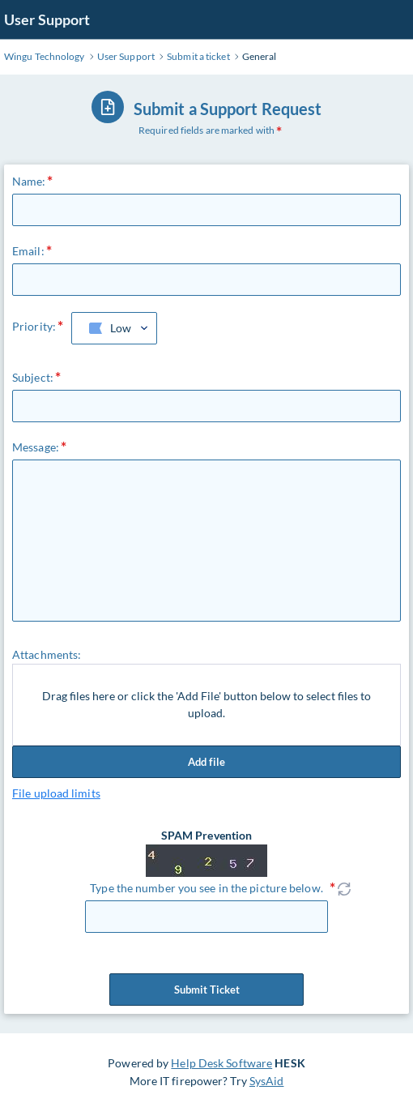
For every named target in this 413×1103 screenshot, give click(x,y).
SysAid (266, 1081)
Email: (28, 251)
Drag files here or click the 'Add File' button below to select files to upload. (206, 704)
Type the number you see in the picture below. (206, 888)
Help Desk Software (221, 1063)
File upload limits (56, 793)
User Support (47, 19)
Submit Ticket (206, 989)
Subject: (32, 377)
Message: (35, 447)
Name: (29, 181)
